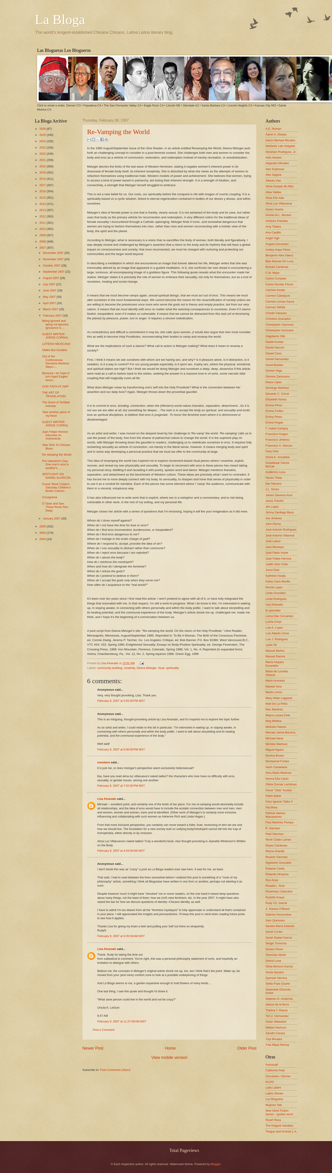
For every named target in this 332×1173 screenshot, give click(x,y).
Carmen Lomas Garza (280, 301)
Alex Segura (273, 174)
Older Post (246, 1048)
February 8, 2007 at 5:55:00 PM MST (121, 700)
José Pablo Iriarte (277, 552)
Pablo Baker (273, 796)
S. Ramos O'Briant (277, 909)
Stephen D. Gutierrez (279, 998)
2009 (43, 235)
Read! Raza (273, 1120)
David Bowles (274, 365)
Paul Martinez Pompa (279, 822)
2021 (43, 160)
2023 (43, 147)
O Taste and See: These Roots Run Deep (55, 507)
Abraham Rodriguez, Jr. (281, 152)
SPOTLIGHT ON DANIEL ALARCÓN (56, 475)
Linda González (276, 593)
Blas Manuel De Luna (279, 261)
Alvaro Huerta (274, 209)
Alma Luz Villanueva (279, 203)
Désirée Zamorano (278, 376)
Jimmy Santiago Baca (280, 512)
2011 (43, 222)
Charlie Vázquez (276, 313)
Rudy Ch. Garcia (276, 903)
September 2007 (54, 271)
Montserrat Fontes (277, 761)
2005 (43, 532)
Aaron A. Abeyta (276, 134)
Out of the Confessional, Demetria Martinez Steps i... (55, 361)
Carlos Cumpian (276, 278)
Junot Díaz (273, 570)
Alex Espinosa (275, 169)
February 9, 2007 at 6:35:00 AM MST (121, 936)
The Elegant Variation (279, 1125)
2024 (43, 141)
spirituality (172, 668)
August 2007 (51, 278)
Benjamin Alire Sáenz (279, 255)
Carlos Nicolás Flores (279, 284)
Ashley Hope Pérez (278, 249)
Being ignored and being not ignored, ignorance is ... (55, 324)
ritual (161, 668)
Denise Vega (274, 370)
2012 (43, 216)
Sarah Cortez (274, 931)
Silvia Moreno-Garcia (279, 966)
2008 (43, 241)
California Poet (275, 1070)
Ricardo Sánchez (277, 857)
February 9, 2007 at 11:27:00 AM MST (121, 1021)
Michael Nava (274, 738)
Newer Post (92, 1048)
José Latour (273, 541)
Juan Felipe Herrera (278, 558)
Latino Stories (274, 1093)
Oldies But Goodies (54, 350)
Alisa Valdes (273, 192)
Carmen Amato (275, 290)
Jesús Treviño (274, 500)
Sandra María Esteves (280, 926)
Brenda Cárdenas (277, 267)
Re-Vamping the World (118, 131)
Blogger (216, 1164)
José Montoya (275, 547)
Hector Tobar (274, 477)
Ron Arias (272, 880)
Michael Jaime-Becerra (280, 732)
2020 (43, 166)
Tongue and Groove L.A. (281, 1131)
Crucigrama (49, 497)
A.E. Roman (273, 128)
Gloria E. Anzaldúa (278, 457)
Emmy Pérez (274, 416)
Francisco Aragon (277, 434)
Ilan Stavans (274, 483)
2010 (43, 229)
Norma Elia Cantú (277, 778)
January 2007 (52, 518)
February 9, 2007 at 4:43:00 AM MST (121, 850)
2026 (43, 128)
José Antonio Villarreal (280, 535)
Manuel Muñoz (275, 650)
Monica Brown (275, 755)
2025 (43, 135)
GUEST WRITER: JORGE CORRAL (55, 335)
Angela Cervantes (277, 244)
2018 (43, 178)
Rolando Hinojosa (277, 874)
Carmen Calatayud (278, 295)
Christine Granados (278, 318)
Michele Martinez (276, 744)
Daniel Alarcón (275, 347)
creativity (129, 668)
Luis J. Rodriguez (277, 639)
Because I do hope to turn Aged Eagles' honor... (56, 376)
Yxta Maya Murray (277, 1044)
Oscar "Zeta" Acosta (279, 790)
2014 (43, 204)
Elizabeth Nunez (276, 399)
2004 (43, 539)
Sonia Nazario (275, 972)
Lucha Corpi (273, 621)
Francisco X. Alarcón (279, 445)
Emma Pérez (274, 405)
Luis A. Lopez (274, 627)
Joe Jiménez (274, 518)
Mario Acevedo (275, 680)
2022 (43, 153)
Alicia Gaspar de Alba (279, 186)
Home (170, 1048)
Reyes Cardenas (276, 845)
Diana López (274, 382)
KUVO (270, 1082)
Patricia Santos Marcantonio (275, 814)
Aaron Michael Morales (280, 140)
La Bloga (60, 19)
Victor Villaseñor (276, 1021)
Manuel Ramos (275, 656)
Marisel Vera (274, 686)
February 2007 (52, 315)
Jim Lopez (272, 506)
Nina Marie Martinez (279, 772)
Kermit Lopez (274, 587)
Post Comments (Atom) (115, 1070)
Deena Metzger (146, 668)
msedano (103, 762)
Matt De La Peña (276, 703)
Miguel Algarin (275, 749)
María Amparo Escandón (275, 663)
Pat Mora (271, 807)
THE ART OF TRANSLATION (54, 394)
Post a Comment (103, 1029)
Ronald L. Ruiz (275, 885)
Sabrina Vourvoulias (279, 914)
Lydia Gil (271, 645)
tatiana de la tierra (277, 1004)
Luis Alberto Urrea (277, 633)
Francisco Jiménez (278, 439)
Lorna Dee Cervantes (279, 616)
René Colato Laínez (278, 839)
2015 (43, 197)
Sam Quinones (275, 920)
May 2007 (49, 296)
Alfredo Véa (273, 180)
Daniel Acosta (274, 342)
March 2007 (51, 309)
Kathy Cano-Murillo (278, 581)
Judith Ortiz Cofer (277, 564)
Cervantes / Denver (278, 1076)
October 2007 (52, 265)
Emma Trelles (274, 411)
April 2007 (50, 303)
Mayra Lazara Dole (278, 715)
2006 (43, 526)
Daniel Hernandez (277, 359)
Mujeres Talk (274, 1105)
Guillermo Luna (275, 472)
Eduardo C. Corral (277, 393)
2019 (43, 172)
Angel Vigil (272, 238)
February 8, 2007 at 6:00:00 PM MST (121, 749)
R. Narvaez (273, 828)
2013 (43, 210)
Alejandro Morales (277, 163)
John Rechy (273, 524)
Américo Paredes (277, 221)
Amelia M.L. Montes (278, 215)
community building (109, 668)
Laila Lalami (273, 1087)
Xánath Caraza (275, 1033)
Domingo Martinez (277, 387)
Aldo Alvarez (274, 157)
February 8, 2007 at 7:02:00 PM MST (121, 785)
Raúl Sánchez (275, 834)
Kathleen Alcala (276, 575)
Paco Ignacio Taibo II (279, 801)
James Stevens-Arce (279, 495)
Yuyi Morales (274, 1039)
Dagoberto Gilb (275, 336)
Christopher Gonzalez (280, 330)
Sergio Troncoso (276, 943)
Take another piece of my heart (56, 413)
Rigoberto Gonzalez (278, 862)
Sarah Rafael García (279, 937)
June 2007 (50, 290)
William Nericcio (276, 1027)
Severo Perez (274, 949)
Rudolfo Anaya (275, 897)
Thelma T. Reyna (276, 1010)
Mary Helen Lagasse (279, 698)
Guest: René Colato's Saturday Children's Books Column (56, 487)
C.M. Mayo (273, 272)
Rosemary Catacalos (279, 891)
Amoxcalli (272, 1064)
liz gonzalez (273, 610)
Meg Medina (274, 721)
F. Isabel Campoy (277, 428)
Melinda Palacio (276, 726)
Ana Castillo (273, 232)
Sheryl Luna (273, 960)
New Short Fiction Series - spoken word (279, 1112)
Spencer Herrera (276, 978)
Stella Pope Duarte (278, 983)
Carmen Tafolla (275, 307)
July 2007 (49, 284)
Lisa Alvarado (110, 663)
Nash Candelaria (276, 767)
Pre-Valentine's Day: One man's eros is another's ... (55, 464)
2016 (43, 191)
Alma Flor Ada (275, 198)
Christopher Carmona (279, 324)
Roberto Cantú (275, 868)
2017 (43, 185)
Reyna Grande (275, 851)
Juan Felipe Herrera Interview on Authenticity (55, 435)
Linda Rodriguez (276, 599)
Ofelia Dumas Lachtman (281, 784)
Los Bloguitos (274, 1099)
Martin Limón (274, 692)
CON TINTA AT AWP (55, 386)
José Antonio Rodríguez (281, 529)
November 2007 (53, 259)
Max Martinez (274, 709)
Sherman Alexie (276, 955)
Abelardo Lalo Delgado (280, 146)
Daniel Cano (274, 353)
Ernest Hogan (274, 422)
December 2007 (53, 253)
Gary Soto (272, 451)
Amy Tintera (273, 226)
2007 (43, 247)
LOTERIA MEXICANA (56, 344)
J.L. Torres (272, 489)
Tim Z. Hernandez (277, 1016)
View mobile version (169, 1057)
